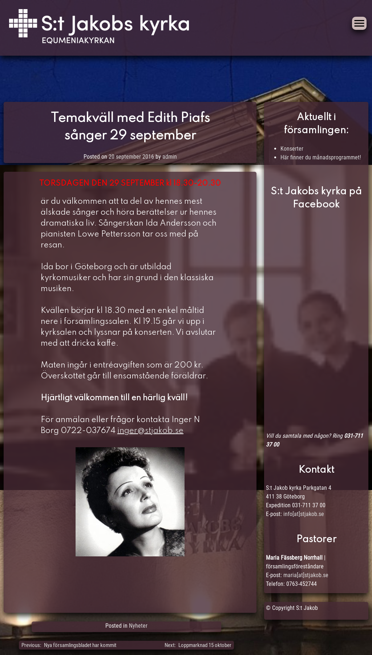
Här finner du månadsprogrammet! (320, 157)
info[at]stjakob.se (303, 514)
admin (169, 156)
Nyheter (138, 625)
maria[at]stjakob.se (305, 575)
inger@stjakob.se (150, 431)
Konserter (291, 148)
